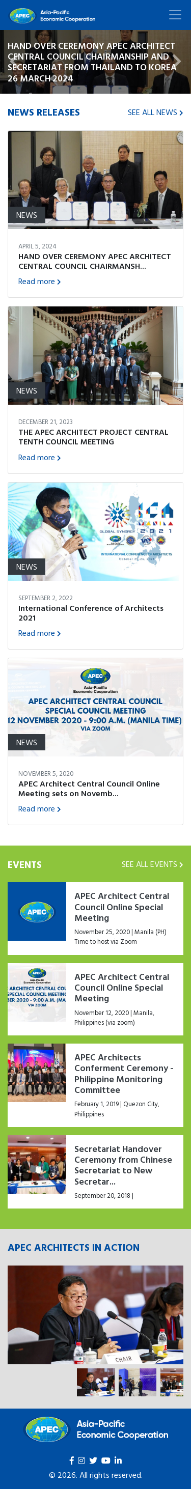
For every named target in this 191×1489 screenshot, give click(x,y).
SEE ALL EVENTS (152, 864)
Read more (39, 281)
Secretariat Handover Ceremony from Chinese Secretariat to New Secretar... (123, 1165)
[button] (14, 62)
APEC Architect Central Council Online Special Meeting (121, 906)
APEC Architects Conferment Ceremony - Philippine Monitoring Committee (124, 1073)
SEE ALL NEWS (155, 112)
